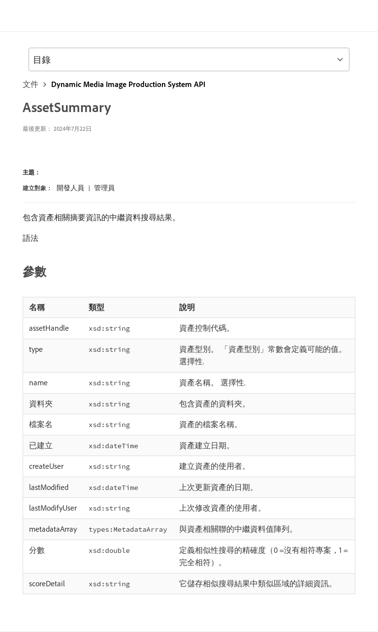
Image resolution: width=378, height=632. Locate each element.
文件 (30, 84)
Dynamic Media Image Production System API (128, 84)
